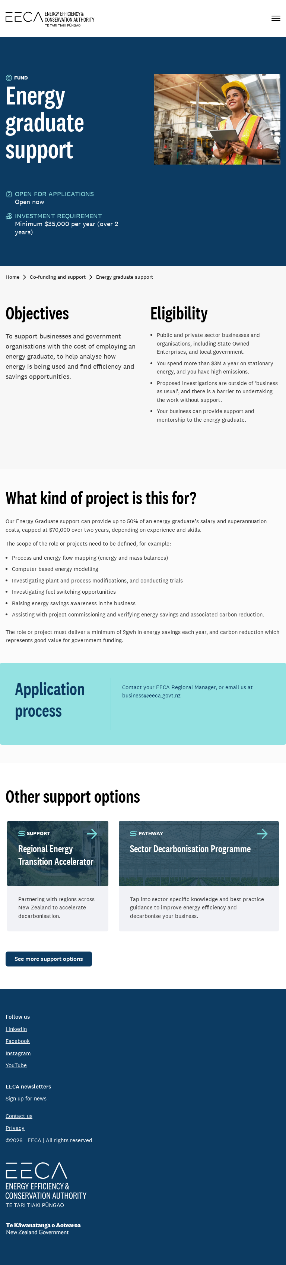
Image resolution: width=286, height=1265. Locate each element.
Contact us (19, 1115)
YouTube (16, 1065)
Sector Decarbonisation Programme (190, 848)
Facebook (18, 1040)
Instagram (18, 1053)
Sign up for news (26, 1098)
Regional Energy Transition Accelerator (55, 855)
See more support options (49, 959)
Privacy (15, 1127)
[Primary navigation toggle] (275, 18)
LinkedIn (16, 1029)
